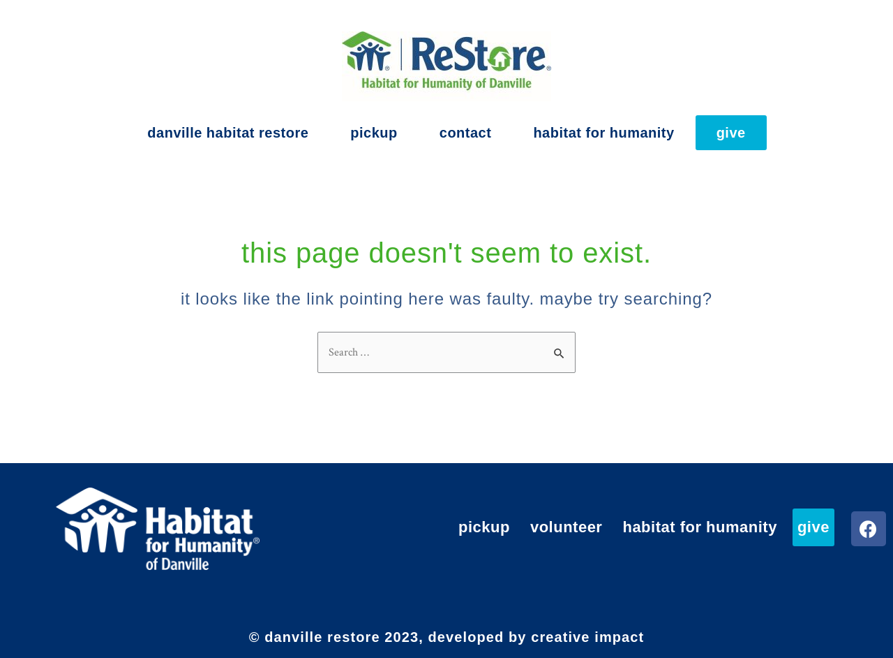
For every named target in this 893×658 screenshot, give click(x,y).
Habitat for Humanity (603, 132)
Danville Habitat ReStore (227, 132)
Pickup (373, 132)
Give (731, 132)
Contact (466, 132)
